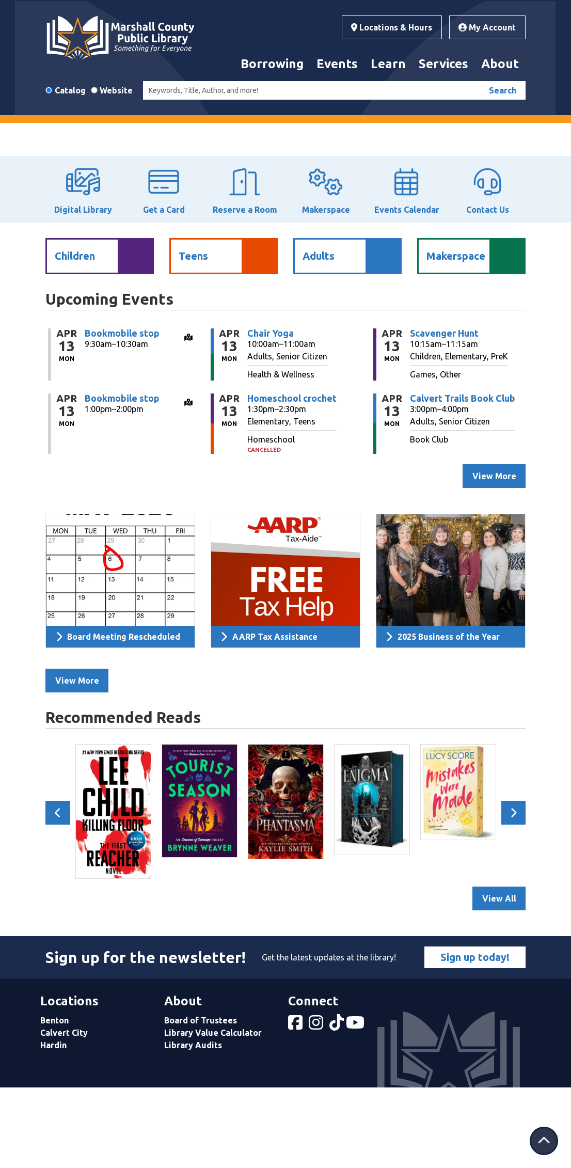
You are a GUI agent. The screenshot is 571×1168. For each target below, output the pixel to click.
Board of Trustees (200, 1100)
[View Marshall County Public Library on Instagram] (317, 1105)
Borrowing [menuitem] (272, 64)
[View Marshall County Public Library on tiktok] (337, 1105)
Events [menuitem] (337, 64)
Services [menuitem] (443, 64)
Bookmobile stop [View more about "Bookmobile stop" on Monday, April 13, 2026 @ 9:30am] (122, 412)
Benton (54, 1100)
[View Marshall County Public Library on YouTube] (356, 1105)
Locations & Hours (391, 27)
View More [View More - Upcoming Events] (494, 556)
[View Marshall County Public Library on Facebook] (296, 1105)
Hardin (53, 1125)
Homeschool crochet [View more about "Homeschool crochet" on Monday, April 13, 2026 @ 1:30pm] (292, 477)
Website (116, 90)
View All (499, 978)
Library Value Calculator (213, 1112)
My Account (487, 27)
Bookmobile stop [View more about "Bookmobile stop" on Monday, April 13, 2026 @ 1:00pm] (122, 477)
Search (502, 90)
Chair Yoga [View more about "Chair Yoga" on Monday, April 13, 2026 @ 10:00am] (270, 412)
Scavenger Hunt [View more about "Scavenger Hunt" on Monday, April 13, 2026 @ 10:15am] (444, 412)
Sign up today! (475, 1037)
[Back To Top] (544, 1141)
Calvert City (64, 1112)
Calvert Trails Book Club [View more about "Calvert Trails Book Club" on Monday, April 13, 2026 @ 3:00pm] (462, 477)
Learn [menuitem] (388, 64)
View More (77, 760)
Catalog (70, 90)
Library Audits (193, 1125)
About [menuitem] (500, 64)
